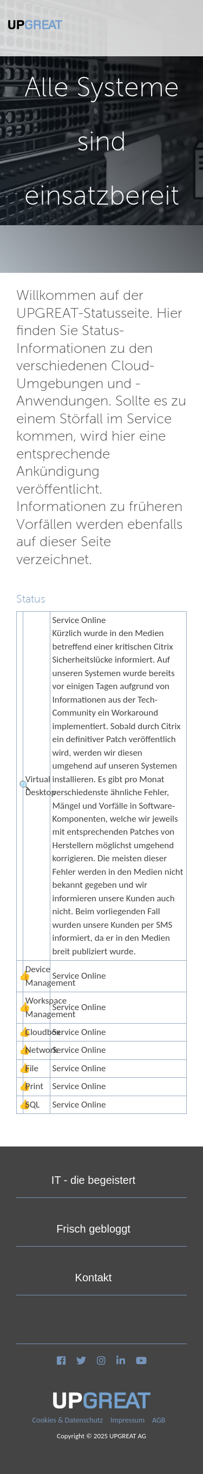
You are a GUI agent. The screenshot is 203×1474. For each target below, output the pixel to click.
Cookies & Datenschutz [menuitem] (67, 1420)
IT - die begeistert (93, 1180)
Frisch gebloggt (93, 1229)
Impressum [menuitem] (127, 1420)
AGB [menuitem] (158, 1420)
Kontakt (93, 1277)
